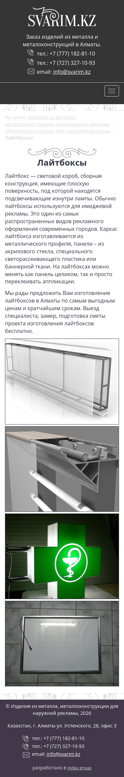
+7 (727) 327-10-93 (72, 62)
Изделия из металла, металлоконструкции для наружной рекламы (57, 120)
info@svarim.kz (72, 71)
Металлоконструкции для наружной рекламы (57, 131)
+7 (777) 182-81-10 (72, 53)
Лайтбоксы (19, 138)
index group (79, 768)
